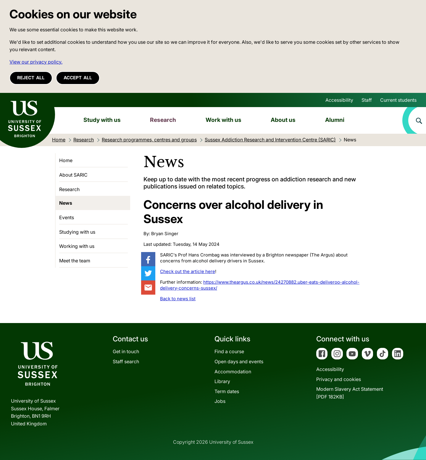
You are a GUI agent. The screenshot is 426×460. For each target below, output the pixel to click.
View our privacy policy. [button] (35, 62)
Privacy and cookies (338, 379)
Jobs (219, 401)
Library (222, 381)
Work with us (223, 119)
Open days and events (238, 361)
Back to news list (178, 298)
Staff (367, 100)
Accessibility (339, 100)
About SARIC (73, 175)
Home (65, 160)
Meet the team (74, 261)
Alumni (334, 119)
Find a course (229, 351)
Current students (398, 100)
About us (283, 119)
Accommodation (232, 372)
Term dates (226, 391)
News (65, 203)
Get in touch (126, 351)
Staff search (126, 361)
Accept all (78, 77)
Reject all (31, 77)
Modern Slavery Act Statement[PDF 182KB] (349, 393)
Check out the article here (187, 271)
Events (66, 217)
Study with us (102, 119)
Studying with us (77, 232)
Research (163, 119)
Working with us (76, 246)
